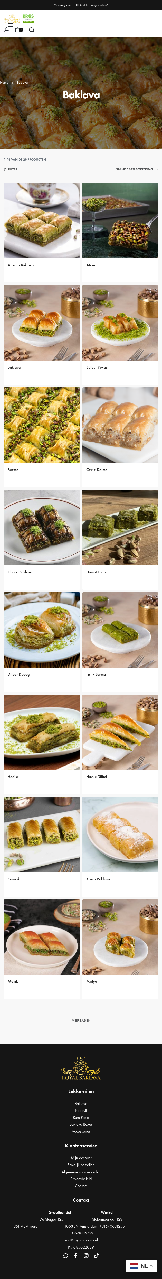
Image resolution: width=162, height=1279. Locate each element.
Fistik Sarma (96, 674)
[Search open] (31, 30)
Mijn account (81, 1158)
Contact (81, 1185)
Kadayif (81, 1110)
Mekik (13, 981)
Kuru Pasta (81, 1117)
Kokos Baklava (98, 879)
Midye (91, 981)
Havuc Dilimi (96, 776)
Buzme (13, 469)
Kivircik (14, 879)
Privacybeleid (81, 1179)
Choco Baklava (20, 572)
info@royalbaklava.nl (81, 1240)
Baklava (14, 367)
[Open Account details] (6, 30)
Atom (90, 265)
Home (4, 82)
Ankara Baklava (21, 265)
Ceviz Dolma (96, 469)
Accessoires (81, 1131)
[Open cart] (19, 30)
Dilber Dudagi (19, 674)
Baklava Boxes (81, 1124)
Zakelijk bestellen (81, 1164)
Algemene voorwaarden (81, 1172)
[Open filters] (10, 170)
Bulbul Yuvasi (97, 367)
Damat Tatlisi (96, 572)
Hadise (13, 776)
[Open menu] (10, 25)
